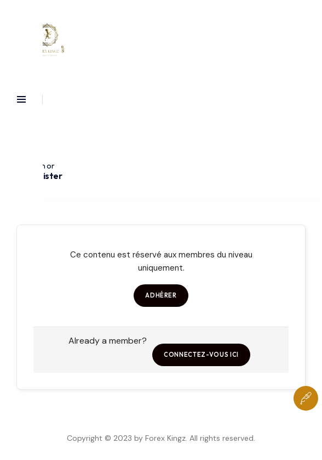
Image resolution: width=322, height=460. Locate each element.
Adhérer (161, 295)
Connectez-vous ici (201, 354)
